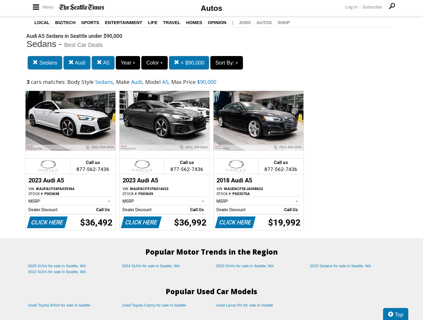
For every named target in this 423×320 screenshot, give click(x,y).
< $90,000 (189, 63)
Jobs (245, 22)
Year (128, 63)
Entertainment (123, 22)
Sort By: (226, 63)
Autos (211, 8)
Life (152, 22)
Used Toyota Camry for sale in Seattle (154, 305)
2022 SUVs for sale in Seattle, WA (57, 272)
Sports (90, 22)
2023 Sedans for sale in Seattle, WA (340, 266)
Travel (171, 22)
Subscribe (372, 6)
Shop (283, 22)
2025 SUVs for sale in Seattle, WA (57, 266)
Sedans (45, 63)
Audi (76, 63)
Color (154, 63)
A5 (103, 63)
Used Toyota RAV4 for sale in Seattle (59, 305)
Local (42, 22)
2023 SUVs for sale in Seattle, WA (245, 266)
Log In (351, 6)
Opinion (217, 22)
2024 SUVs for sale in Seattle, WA (151, 266)
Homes (194, 22)
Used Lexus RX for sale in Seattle (244, 305)
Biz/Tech (65, 22)
